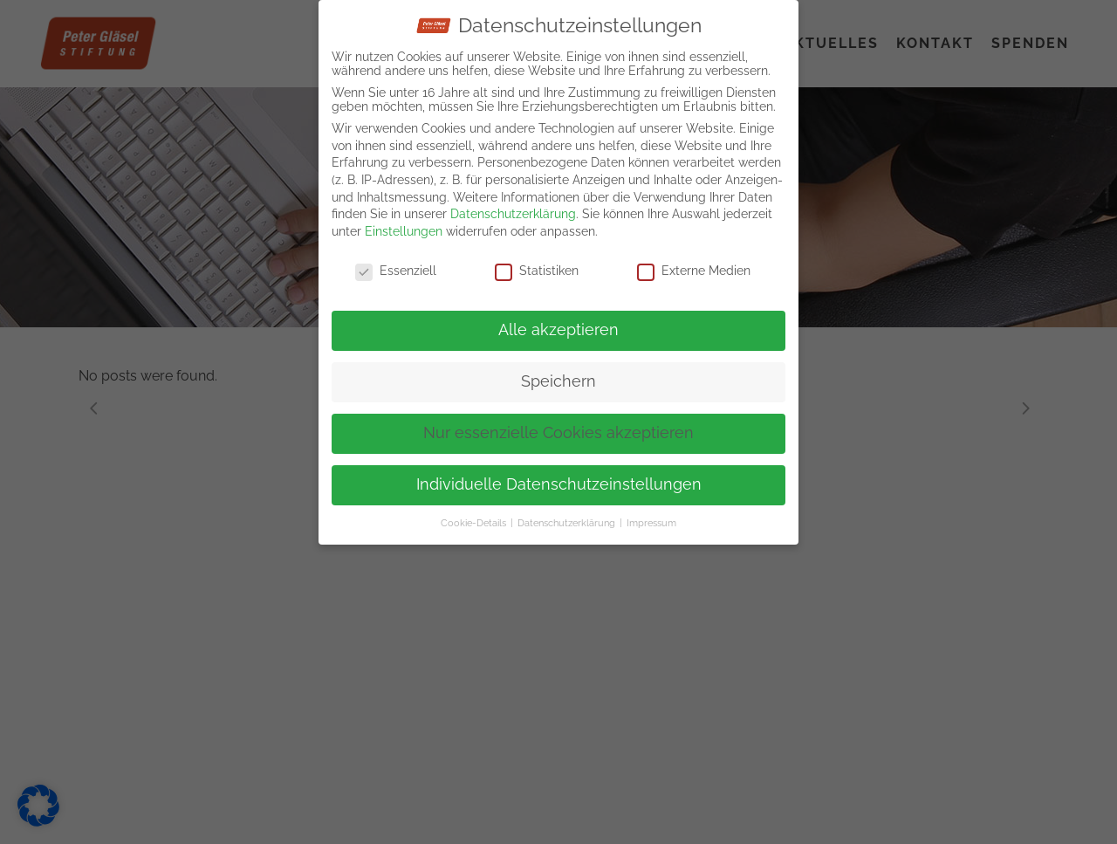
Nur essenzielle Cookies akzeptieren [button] (558, 428)
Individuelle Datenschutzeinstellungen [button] (559, 480)
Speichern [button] (558, 377)
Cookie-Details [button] (475, 518)
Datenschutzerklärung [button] (567, 518)
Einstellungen (403, 227)
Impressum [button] (651, 518)
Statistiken (537, 266)
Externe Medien (693, 266)
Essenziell (395, 266)
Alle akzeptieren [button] (558, 325)
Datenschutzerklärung (513, 209)
